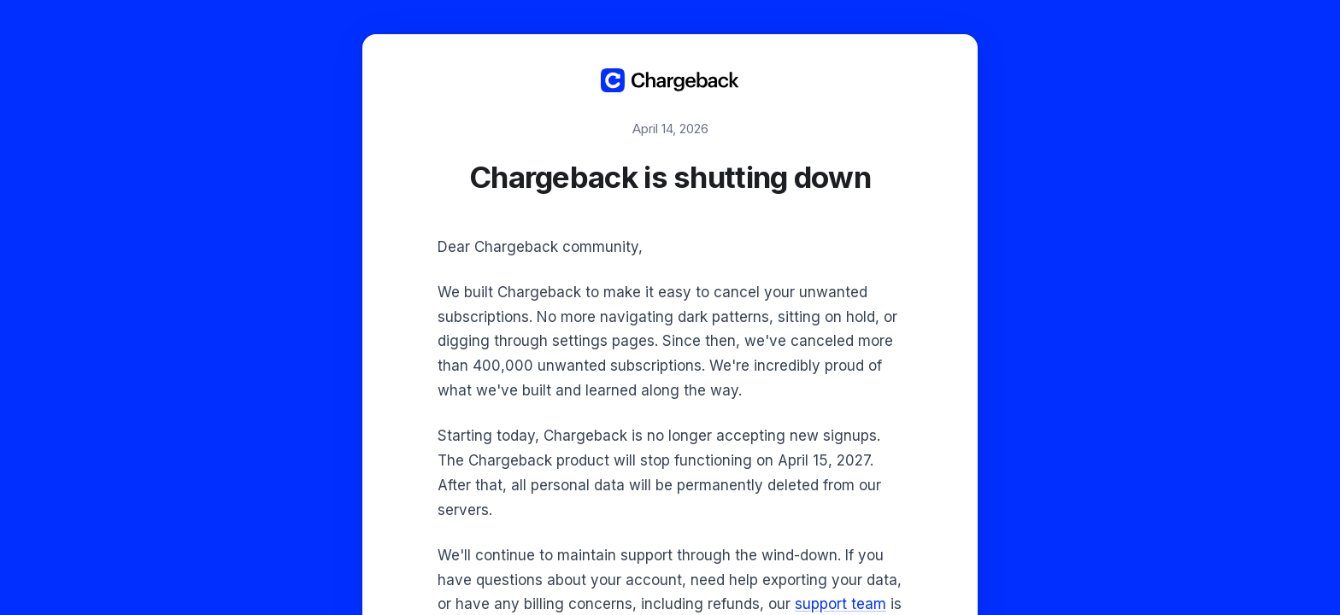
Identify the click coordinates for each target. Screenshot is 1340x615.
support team (840, 603)
